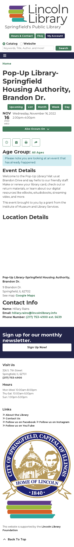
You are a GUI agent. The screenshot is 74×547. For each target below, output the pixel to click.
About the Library (15, 414)
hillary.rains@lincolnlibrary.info (34, 313)
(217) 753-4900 (12, 377)
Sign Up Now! (37, 347)
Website (30, 43)
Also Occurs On (37, 128)
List (30, 107)
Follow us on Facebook (19, 422)
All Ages (38, 152)
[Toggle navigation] (5, 55)
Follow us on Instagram (52, 422)
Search (63, 48)
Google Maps (25, 295)
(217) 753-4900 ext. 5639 (44, 317)
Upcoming (16, 107)
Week (55, 107)
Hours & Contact (22, 35)
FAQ (40, 35)
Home (7, 63)
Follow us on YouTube (19, 425)
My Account (55, 35)
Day (67, 107)
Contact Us (11, 418)
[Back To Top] (37, 539)
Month (42, 107)
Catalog (12, 43)
